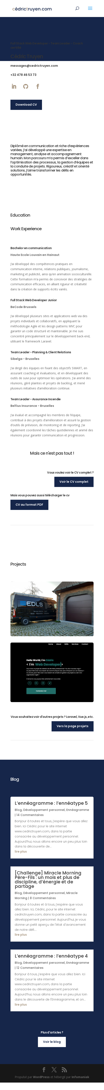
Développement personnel (44, 817)
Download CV (26, 104)
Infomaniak (80, 1084)
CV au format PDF (29, 504)
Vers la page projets (72, 733)
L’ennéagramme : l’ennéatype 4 (51, 963)
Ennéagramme (77, 817)
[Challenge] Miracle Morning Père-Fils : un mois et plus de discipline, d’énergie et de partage (48, 887)
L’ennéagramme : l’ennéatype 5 (51, 810)
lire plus (21, 859)
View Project (52, 696)
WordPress (41, 1084)
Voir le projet (52, 627)
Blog (18, 817)
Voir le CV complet (73, 482)
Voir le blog (52, 1049)
